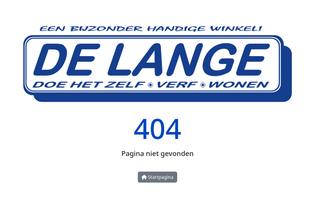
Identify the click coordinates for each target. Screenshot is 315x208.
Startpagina (157, 177)
